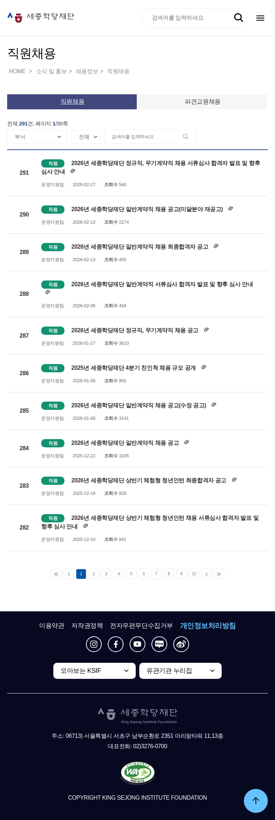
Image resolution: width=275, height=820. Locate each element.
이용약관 (51, 625)
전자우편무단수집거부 (141, 625)
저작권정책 (87, 625)
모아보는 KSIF (81, 670)
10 (194, 573)
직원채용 (118, 71)
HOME (18, 71)
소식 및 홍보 (51, 71)
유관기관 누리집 (169, 670)
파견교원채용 (202, 101)
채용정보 (87, 71)
